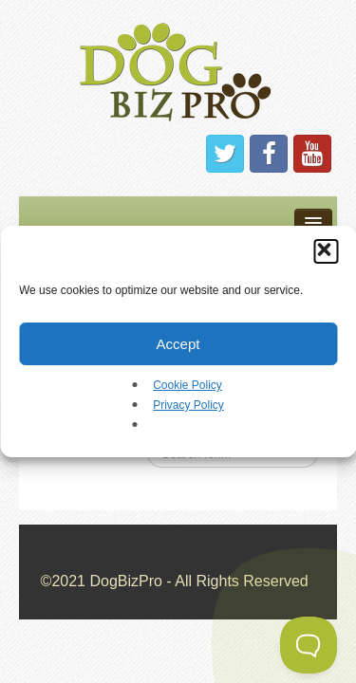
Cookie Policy (187, 385)
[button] (325, 251)
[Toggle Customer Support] (308, 645)
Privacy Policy (188, 405)
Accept (178, 344)
